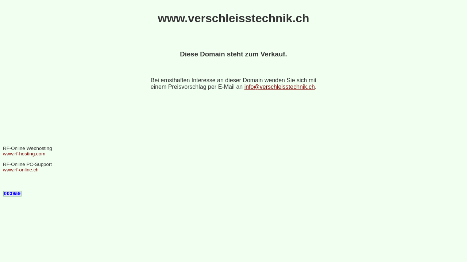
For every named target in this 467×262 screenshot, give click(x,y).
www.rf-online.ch (21, 169)
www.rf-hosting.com (24, 153)
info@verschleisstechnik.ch (279, 87)
